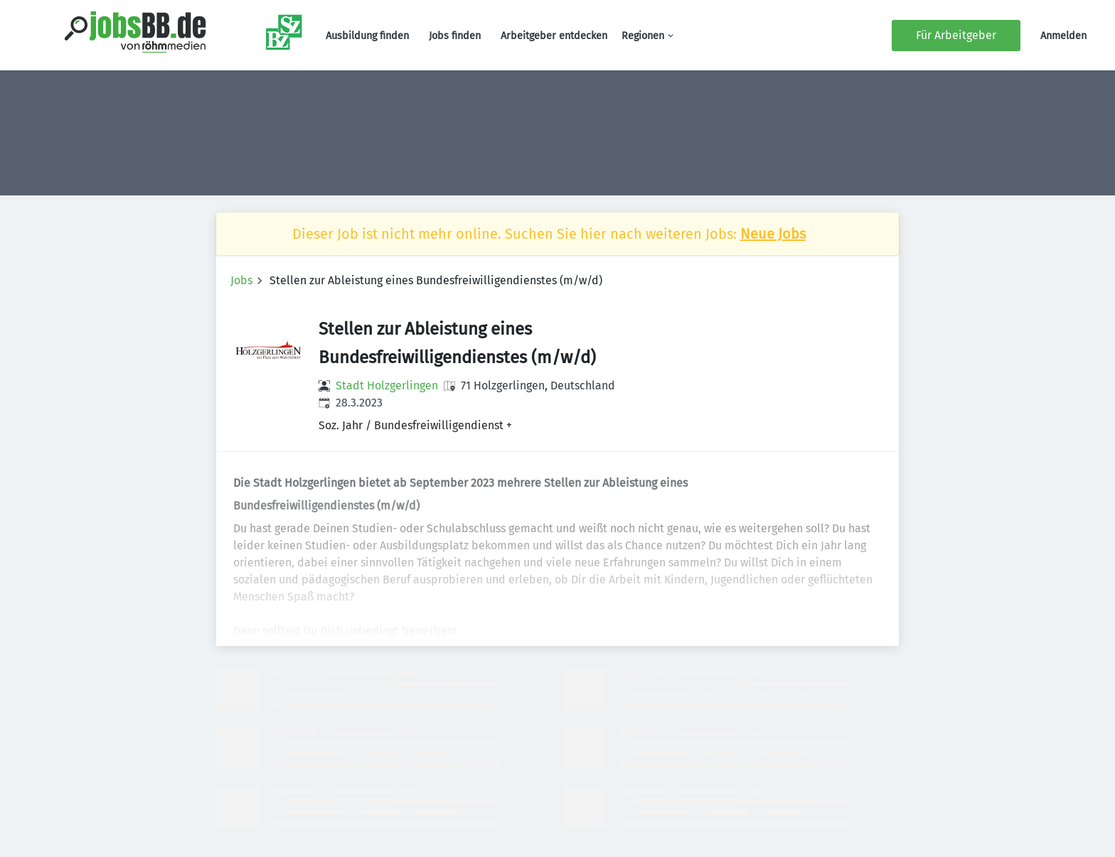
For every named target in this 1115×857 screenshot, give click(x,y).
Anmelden (1063, 36)
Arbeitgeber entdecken (554, 36)
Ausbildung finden (367, 36)
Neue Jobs (773, 233)
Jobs (241, 280)
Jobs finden (455, 36)
